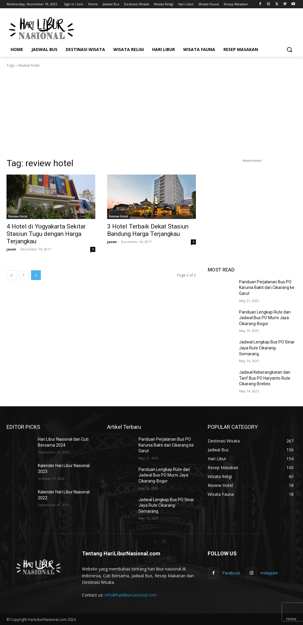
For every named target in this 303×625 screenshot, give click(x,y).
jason (11, 249)
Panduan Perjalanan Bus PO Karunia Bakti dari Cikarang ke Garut (266, 287)
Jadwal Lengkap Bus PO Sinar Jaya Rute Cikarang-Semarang (267, 348)
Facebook (231, 573)
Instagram (269, 573)
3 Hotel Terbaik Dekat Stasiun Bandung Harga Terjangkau (147, 230)
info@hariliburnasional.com (131, 595)
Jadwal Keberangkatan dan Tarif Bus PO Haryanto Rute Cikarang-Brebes (264, 378)
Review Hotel (18, 216)
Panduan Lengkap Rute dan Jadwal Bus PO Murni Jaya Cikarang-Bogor (265, 318)
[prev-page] (12, 275)
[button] (289, 49)
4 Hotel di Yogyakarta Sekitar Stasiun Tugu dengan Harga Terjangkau (46, 234)
